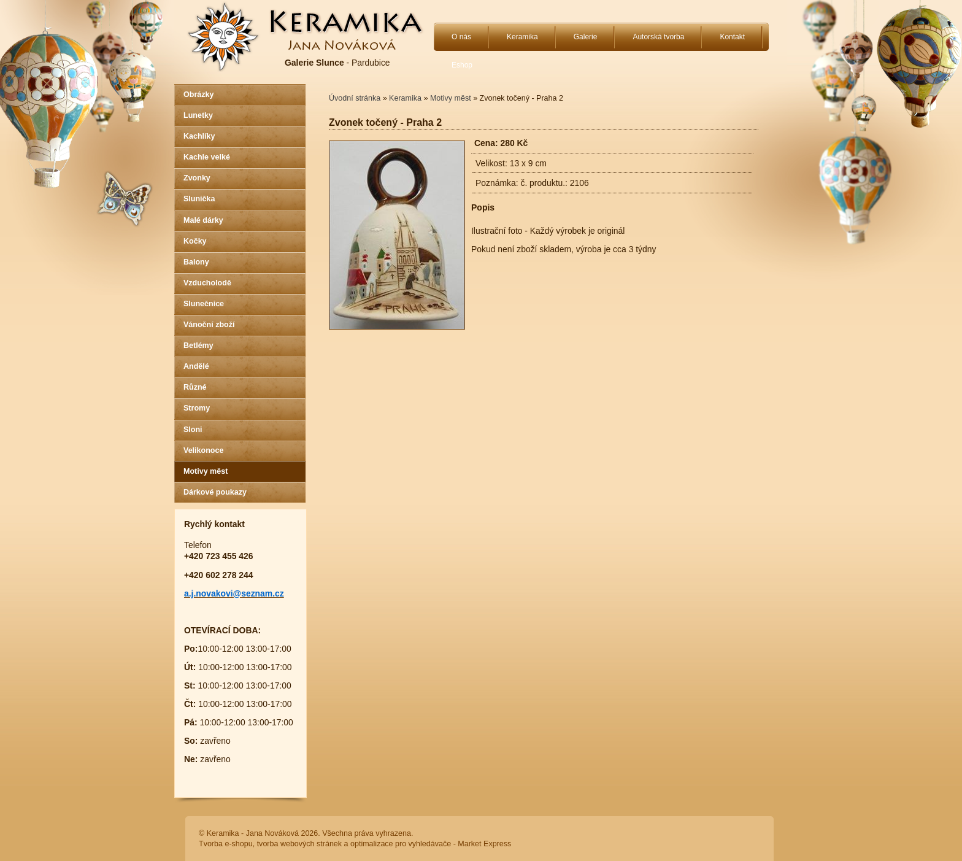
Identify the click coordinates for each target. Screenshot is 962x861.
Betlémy (198, 345)
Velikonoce (203, 450)
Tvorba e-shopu (226, 844)
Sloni (192, 429)
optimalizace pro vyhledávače (400, 844)
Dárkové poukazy (215, 492)
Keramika (522, 37)
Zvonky (196, 178)
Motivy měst (205, 471)
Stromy (196, 408)
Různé (195, 387)
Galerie (586, 37)
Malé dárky (203, 220)
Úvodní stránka (354, 98)
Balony (196, 262)
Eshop (462, 65)
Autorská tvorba (658, 37)
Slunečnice (203, 303)
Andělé (196, 366)
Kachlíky (199, 136)
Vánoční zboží (208, 324)
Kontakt (732, 37)
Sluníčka (199, 199)
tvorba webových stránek (299, 844)
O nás (461, 37)
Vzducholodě (207, 283)
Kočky (195, 241)
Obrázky (198, 94)
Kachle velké (206, 157)
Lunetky (198, 115)
